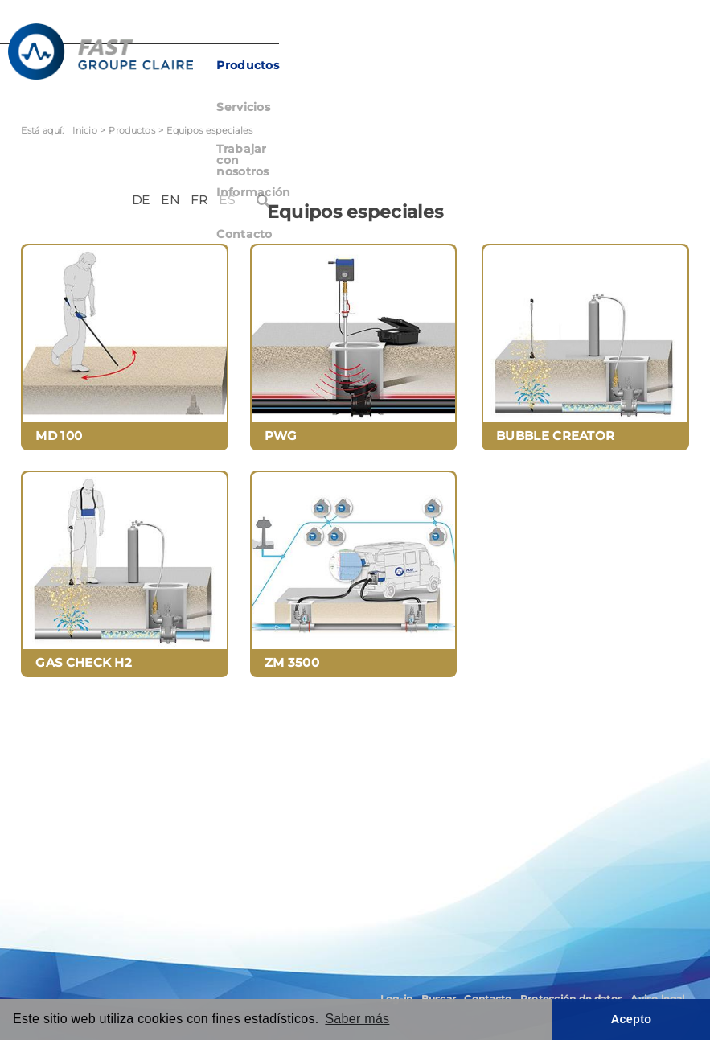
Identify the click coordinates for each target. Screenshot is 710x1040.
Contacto (637, 65)
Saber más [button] (357, 1019)
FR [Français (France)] (617, 30)
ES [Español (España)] (645, 30)
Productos (260, 65)
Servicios (333, 65)
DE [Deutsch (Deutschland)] (558, 30)
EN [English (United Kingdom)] (588, 30)
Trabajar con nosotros (441, 65)
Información (558, 65)
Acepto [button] (631, 1019)
